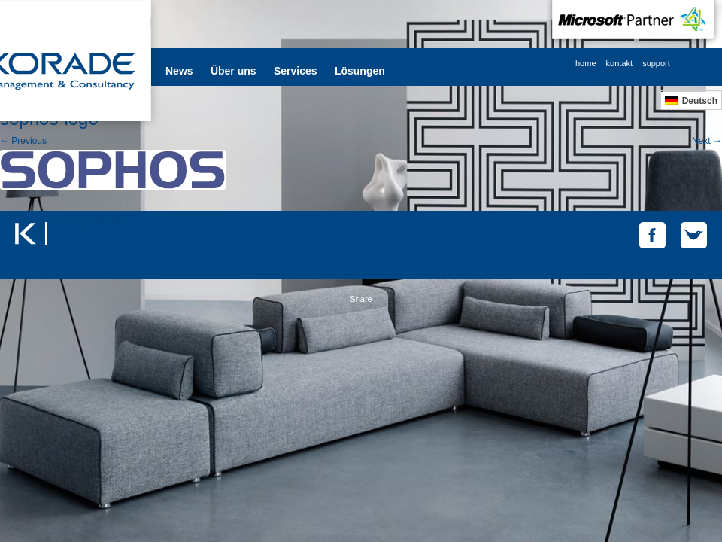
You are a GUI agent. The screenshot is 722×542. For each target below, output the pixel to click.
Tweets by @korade (86, 220)
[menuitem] (691, 100)
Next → (707, 141)
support (656, 63)
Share (361, 298)
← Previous (23, 141)
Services (295, 71)
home (585, 63)
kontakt (619, 63)
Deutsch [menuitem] (699, 101)
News (179, 71)
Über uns (233, 71)
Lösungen (360, 71)
